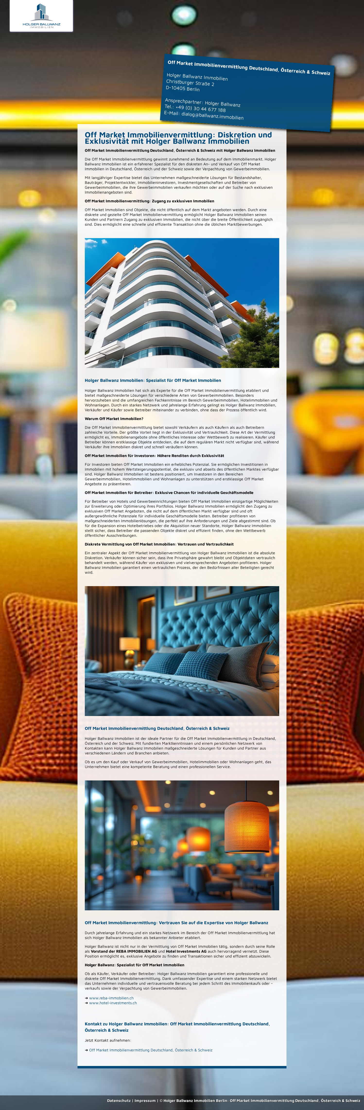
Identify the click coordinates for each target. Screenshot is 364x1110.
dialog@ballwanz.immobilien (213, 116)
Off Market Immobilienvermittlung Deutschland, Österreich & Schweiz (150, 1050)
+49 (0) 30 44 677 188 (200, 108)
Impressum (145, 1100)
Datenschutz (119, 1100)
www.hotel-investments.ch (113, 1003)
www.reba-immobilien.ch (111, 998)
